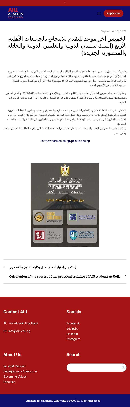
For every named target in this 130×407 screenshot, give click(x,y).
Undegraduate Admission (20, 371)
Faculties (9, 382)
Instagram (73, 339)
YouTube (72, 328)
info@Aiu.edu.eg (19, 331)
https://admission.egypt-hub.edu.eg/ (65, 141)
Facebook (73, 323)
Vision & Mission (14, 366)
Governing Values (15, 376)
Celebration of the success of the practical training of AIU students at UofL (64, 276)
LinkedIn (72, 334)
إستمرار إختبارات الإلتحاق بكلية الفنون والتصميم (43, 266)
